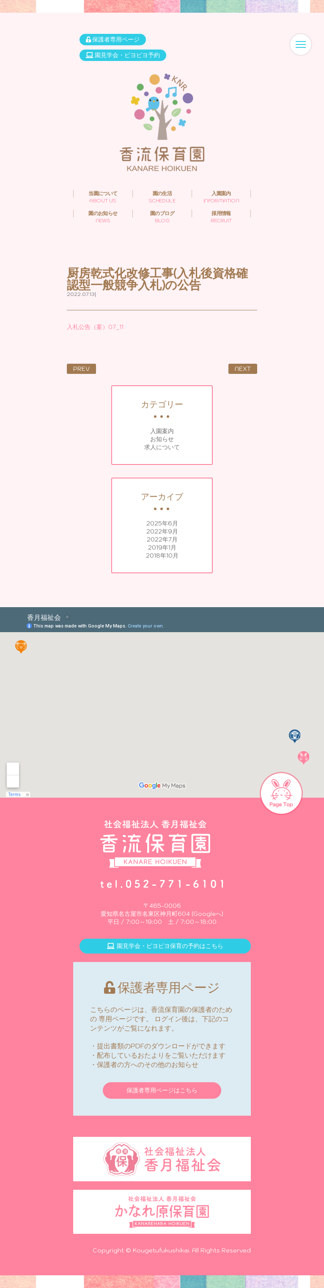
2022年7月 (162, 539)
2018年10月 (162, 555)
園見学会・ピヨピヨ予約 (123, 55)
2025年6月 (162, 523)
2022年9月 (162, 531)
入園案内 (162, 431)
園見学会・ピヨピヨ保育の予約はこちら (165, 946)
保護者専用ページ (113, 39)
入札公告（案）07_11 (95, 327)
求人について (162, 447)
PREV (81, 369)
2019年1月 (162, 547)
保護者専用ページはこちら (162, 1090)
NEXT (243, 369)
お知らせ (162, 439)
